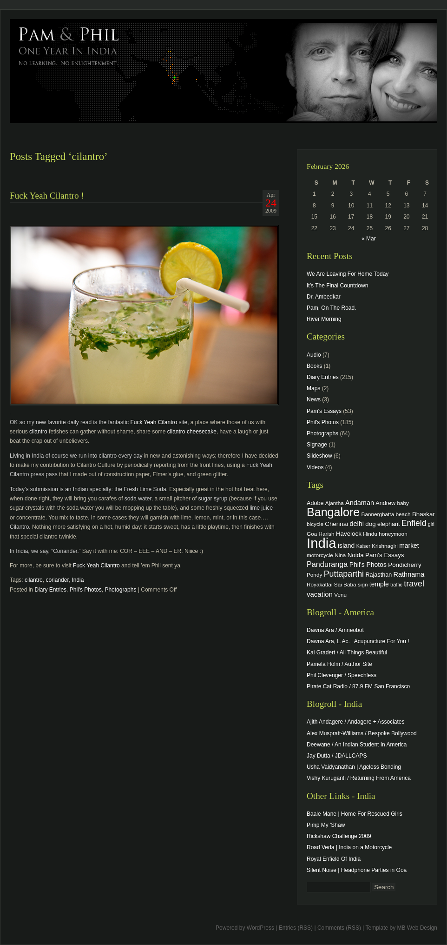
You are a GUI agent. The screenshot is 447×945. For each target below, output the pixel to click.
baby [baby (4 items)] (403, 503)
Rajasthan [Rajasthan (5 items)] (378, 575)
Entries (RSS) (296, 928)
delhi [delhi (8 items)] (356, 523)
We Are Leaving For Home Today (347, 274)
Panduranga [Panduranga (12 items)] (327, 564)
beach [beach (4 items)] (403, 514)
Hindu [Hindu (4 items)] (370, 534)
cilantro (38, 431)
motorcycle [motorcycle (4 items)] (320, 555)
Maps (313, 388)
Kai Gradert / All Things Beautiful (347, 652)
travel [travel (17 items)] (414, 583)
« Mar (369, 238)
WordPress (260, 928)
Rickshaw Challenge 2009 (339, 836)
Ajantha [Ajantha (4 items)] (334, 503)
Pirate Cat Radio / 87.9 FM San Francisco (358, 686)
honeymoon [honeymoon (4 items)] (393, 534)
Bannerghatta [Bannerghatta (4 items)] (378, 514)
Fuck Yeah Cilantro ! (47, 195)
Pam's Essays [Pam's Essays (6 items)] (384, 555)
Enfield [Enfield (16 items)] (414, 523)
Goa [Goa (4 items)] (312, 534)
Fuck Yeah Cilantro (153, 422)
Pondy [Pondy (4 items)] (314, 575)
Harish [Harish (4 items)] (327, 534)
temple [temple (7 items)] (379, 584)
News (314, 399)
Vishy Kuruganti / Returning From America (359, 778)
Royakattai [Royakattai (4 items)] (320, 584)
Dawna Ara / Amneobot (335, 630)
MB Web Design (417, 928)
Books (314, 366)
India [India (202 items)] (321, 543)
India (78, 580)
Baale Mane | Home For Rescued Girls (354, 814)
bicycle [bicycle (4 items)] (315, 524)
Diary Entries (50, 589)
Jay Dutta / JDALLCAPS (337, 755)
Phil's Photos (86, 589)
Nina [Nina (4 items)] (340, 555)
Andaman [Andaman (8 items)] (359, 502)
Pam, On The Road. (331, 308)
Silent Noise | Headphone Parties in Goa (357, 870)
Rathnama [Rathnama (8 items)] (409, 574)
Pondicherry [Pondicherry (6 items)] (404, 564)
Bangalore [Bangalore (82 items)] (333, 512)
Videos (315, 467)
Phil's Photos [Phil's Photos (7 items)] (368, 564)
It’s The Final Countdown (337, 285)
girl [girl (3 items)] (431, 524)
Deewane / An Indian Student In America (357, 744)
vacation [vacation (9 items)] (320, 594)
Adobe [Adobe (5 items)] (315, 503)
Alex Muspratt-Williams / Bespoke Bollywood (362, 733)
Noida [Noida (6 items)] (356, 555)
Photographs (120, 589)
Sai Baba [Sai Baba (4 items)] (345, 584)
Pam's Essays (324, 411)
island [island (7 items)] (346, 545)
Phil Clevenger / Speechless (341, 675)
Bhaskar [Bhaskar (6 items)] (423, 514)
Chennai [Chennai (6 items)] (336, 523)
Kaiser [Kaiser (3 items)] (363, 546)
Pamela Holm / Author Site (339, 664)
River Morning (324, 319)
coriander (57, 580)
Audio (314, 355)
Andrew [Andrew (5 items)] (385, 503)
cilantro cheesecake (192, 431)
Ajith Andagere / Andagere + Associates (355, 722)
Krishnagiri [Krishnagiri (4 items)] (385, 546)
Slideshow (319, 456)
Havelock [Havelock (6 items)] (349, 533)
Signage (317, 444)
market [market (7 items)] (409, 545)
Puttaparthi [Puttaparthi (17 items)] (344, 574)
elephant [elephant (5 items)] (388, 524)
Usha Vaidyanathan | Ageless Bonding (354, 767)
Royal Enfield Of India (334, 859)
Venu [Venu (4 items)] (340, 595)
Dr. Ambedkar (324, 296)
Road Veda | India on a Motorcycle (349, 847)
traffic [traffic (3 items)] (396, 584)
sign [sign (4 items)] (363, 584)
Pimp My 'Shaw (326, 825)
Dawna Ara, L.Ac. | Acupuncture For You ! (358, 641)
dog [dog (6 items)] (370, 523)
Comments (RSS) (339, 928)
